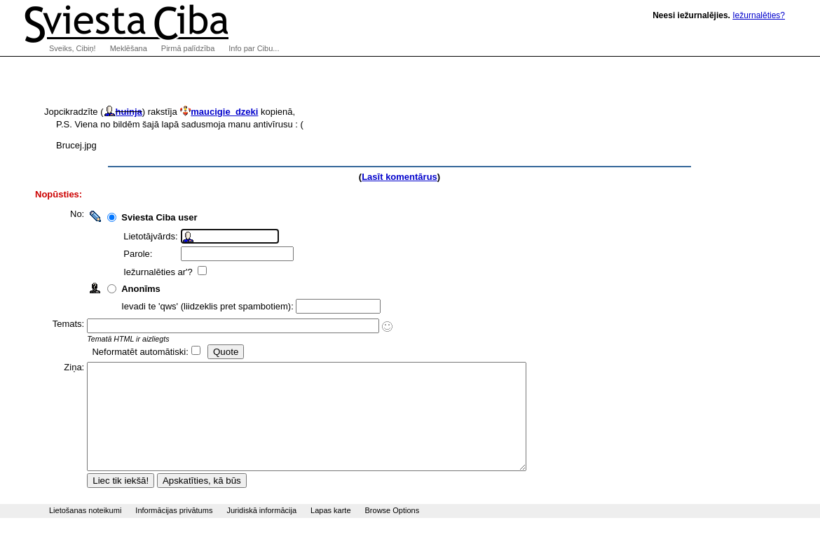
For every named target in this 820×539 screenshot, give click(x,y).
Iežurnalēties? (758, 15)
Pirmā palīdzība (187, 48)
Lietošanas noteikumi (85, 531)
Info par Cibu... (253, 48)
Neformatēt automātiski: (146, 351)
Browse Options (392, 531)
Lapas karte (330, 531)
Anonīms (147, 289)
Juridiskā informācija (261, 531)
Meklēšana (128, 48)
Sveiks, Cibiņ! (72, 48)
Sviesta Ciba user (165, 217)
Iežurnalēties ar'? (165, 272)
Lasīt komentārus (399, 177)
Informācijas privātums (173, 531)
